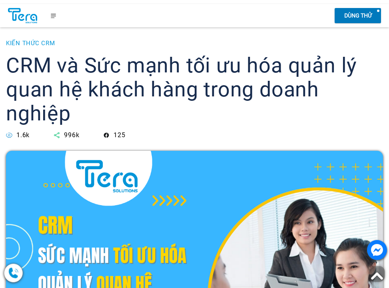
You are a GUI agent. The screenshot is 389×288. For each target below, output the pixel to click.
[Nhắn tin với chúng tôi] (377, 250)
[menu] (53, 15)
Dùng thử (358, 15)
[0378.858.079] (44, 273)
